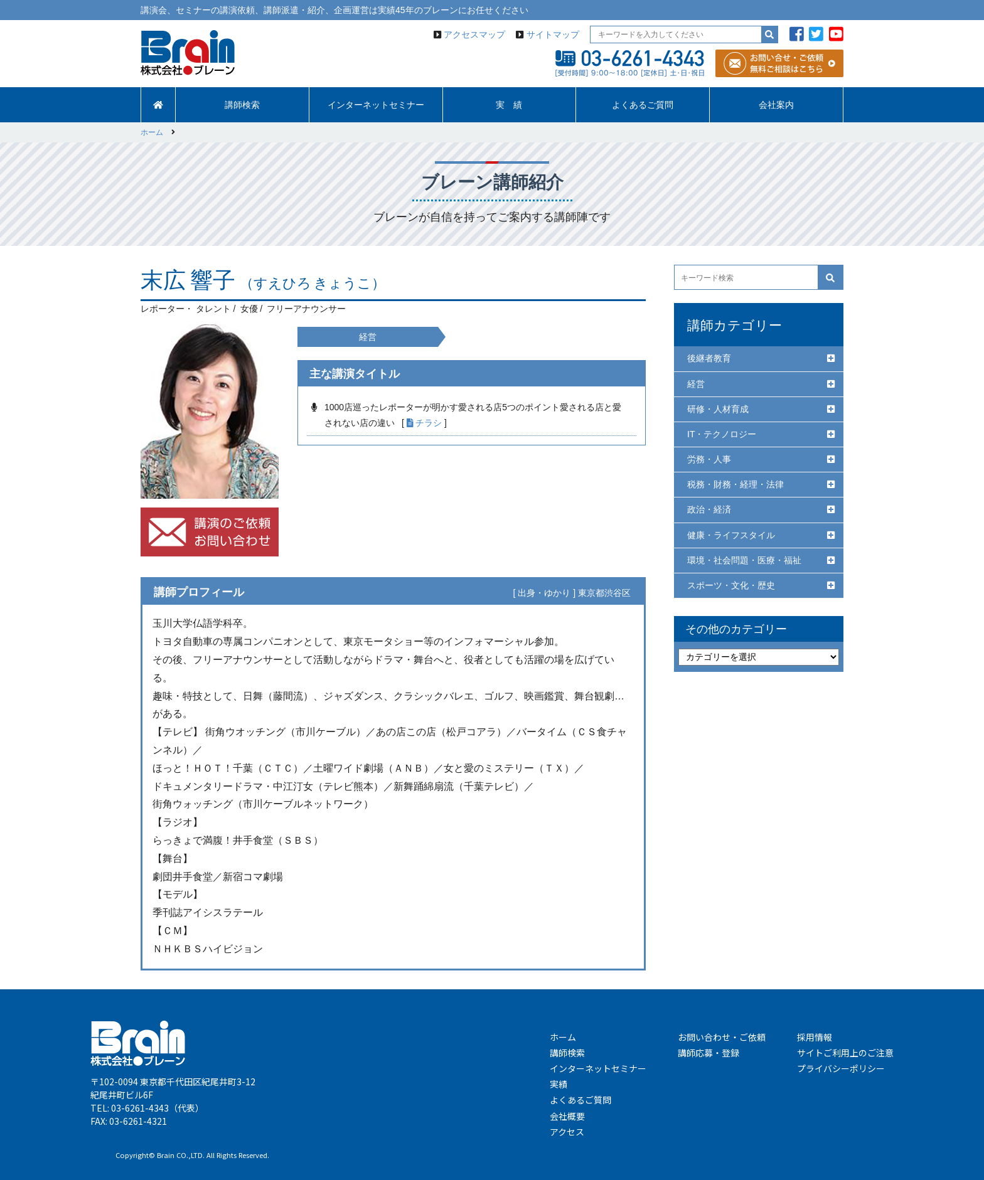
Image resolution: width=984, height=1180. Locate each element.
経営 (696, 384)
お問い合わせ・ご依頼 (722, 1037)
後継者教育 (709, 358)
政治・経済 (709, 509)
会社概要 (567, 1116)
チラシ (424, 423)
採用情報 (814, 1037)
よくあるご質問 (642, 105)
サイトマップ (553, 34)
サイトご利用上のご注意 (845, 1052)
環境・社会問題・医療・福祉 (744, 560)
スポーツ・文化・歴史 (731, 585)
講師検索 (242, 105)
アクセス (567, 1131)
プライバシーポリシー (841, 1068)
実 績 (509, 105)
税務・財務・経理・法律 (735, 484)
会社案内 (776, 105)
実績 (558, 1084)
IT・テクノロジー (721, 434)
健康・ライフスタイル (731, 535)
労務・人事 (709, 459)
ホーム (563, 1037)
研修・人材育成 (718, 409)
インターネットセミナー (376, 105)
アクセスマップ (474, 34)
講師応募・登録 (708, 1052)
